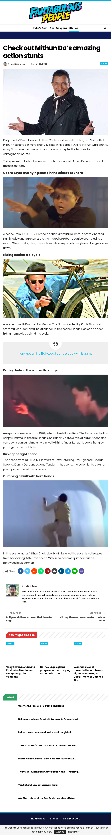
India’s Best (39, 28)
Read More (74, 832)
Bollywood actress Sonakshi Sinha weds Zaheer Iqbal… (49, 719)
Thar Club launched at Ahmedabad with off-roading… (48, 771)
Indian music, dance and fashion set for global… (45, 732)
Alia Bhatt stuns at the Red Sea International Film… (46, 798)
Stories (74, 28)
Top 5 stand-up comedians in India (37, 785)
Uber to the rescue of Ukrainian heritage (41, 705)
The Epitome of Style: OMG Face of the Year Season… (48, 745)
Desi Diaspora (58, 28)
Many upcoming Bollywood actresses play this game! (55, 353)
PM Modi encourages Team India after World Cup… (46, 758)
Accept (60, 832)
